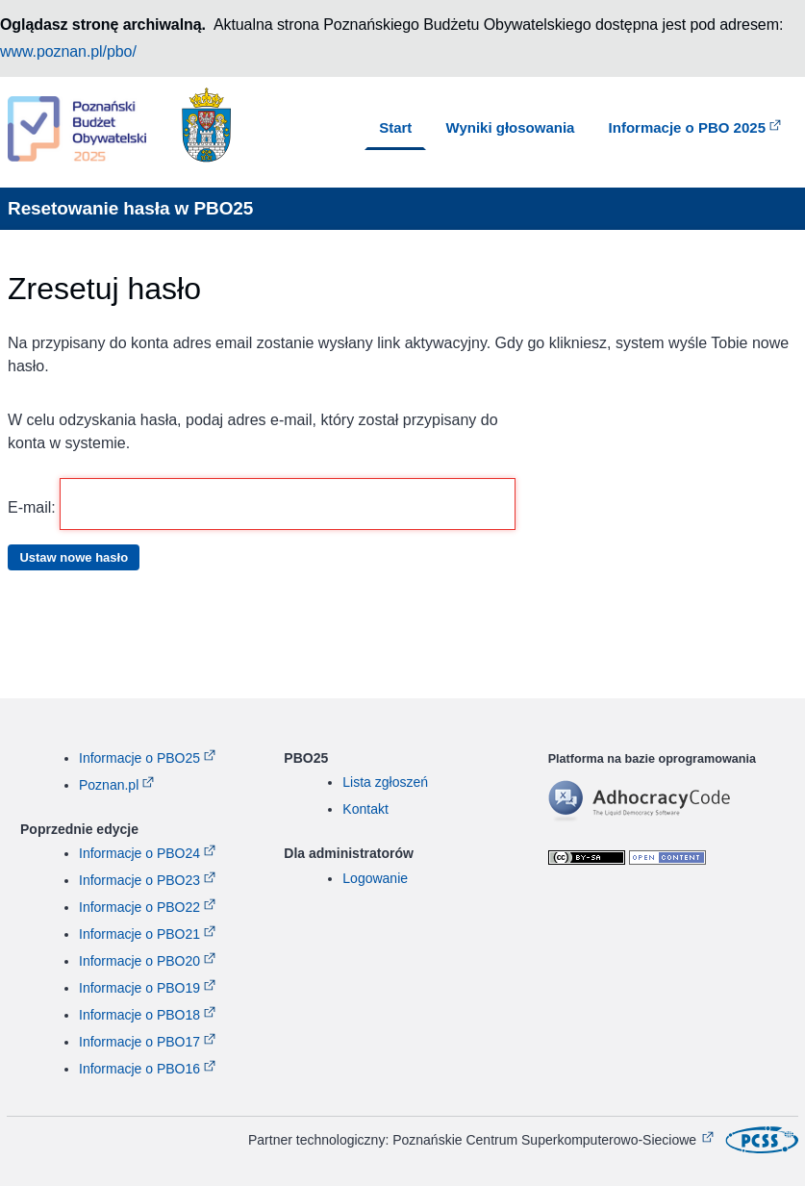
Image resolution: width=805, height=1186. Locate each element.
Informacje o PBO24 (139, 853)
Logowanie (375, 878)
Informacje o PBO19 (139, 988)
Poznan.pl (108, 785)
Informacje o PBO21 (139, 934)
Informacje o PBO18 (139, 1014)
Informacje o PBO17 (139, 1041)
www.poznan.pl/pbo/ (68, 51)
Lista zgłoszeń (385, 782)
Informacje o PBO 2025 (687, 127)
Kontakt (365, 809)
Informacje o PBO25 (139, 758)
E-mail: (262, 504)
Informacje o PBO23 (139, 880)
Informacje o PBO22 (139, 907)
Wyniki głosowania (510, 127)
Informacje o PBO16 (139, 1068)
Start (395, 127)
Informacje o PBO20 (139, 961)
